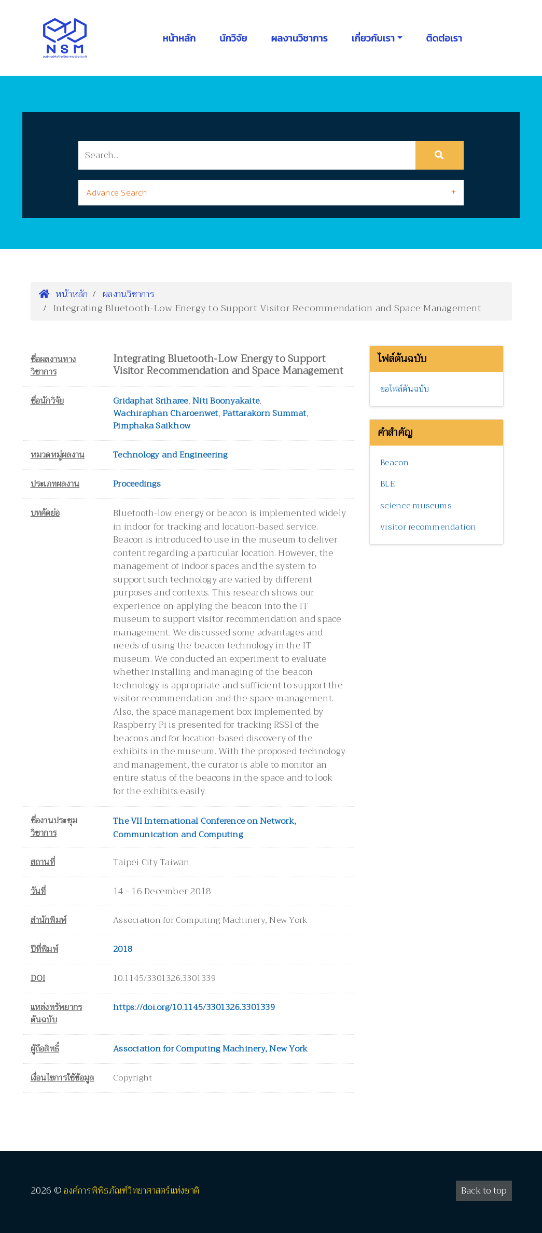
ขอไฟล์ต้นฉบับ (404, 389)
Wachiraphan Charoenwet (165, 413)
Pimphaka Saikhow (151, 426)
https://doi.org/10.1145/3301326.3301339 (194, 1007)
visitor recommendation (428, 527)
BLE (387, 484)
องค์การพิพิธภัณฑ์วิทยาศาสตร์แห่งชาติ (131, 1190)
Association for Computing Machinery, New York (210, 1049)
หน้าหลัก (179, 38)
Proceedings (137, 484)
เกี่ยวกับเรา (373, 38)
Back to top (484, 1190)
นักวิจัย (233, 38)
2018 (122, 949)
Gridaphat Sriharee (150, 401)
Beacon (394, 462)
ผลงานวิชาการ (299, 38)
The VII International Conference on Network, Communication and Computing (204, 828)
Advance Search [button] (116, 192)
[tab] (270, 192)
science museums (416, 505)
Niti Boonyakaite (225, 401)
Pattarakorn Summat (265, 413)
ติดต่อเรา (444, 38)
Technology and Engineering (170, 455)
